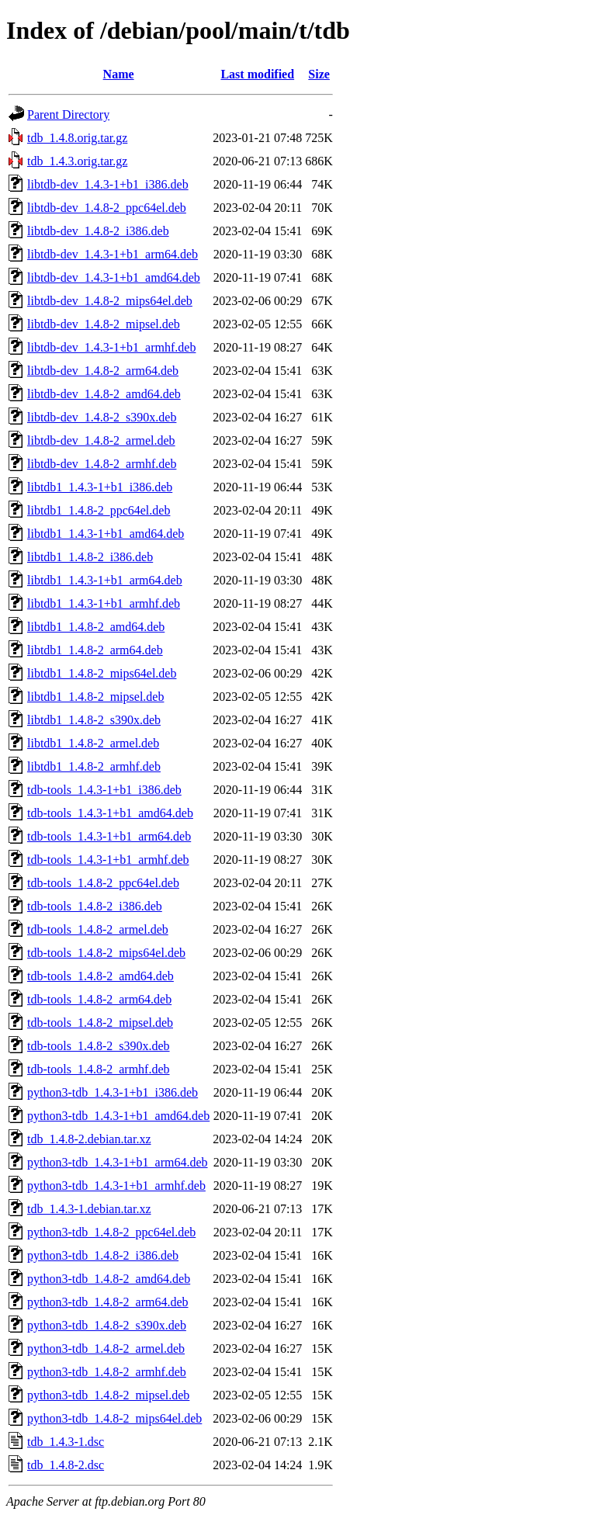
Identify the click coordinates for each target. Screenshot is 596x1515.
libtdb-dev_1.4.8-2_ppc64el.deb (106, 207)
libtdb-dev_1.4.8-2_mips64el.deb (109, 300)
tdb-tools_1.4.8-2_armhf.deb (98, 1069)
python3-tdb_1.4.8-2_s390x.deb (106, 1325)
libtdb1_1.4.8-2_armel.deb (93, 743)
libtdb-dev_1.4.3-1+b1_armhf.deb (111, 347)
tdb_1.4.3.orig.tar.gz (77, 161)
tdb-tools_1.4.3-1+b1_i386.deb (104, 789)
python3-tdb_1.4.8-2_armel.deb (106, 1348)
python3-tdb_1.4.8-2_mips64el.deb (114, 1418)
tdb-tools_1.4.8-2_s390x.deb (98, 1045)
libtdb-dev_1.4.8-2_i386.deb (98, 230)
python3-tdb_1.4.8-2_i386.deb (102, 1255)
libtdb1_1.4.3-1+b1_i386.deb (99, 487)
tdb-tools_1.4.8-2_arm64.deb (99, 999)
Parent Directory (68, 114)
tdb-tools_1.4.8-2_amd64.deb (100, 976)
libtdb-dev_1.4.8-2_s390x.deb (101, 417)
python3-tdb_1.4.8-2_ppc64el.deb (111, 1232)
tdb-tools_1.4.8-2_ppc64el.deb (103, 882)
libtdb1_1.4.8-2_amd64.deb (96, 626)
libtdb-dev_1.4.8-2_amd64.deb (104, 393)
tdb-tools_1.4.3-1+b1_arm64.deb (109, 836)
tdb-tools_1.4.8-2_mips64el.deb (106, 952)
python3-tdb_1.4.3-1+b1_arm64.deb (117, 1162)
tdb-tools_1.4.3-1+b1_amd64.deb (110, 813)
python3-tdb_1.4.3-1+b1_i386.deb (112, 1092)
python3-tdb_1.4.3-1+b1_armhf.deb (116, 1185)
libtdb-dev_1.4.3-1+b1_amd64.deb (113, 277)
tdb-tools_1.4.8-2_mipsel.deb (100, 1022)
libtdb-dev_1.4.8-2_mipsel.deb (103, 324)
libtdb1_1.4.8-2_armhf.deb (94, 766)
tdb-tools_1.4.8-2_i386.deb (94, 906)
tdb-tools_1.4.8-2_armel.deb (97, 929)
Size (319, 74)
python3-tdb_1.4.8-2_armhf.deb (106, 1371)
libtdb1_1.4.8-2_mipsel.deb (95, 696)
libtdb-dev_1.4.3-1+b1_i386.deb (108, 184)
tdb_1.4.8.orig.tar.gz (77, 137)
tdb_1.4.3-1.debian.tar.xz (89, 1208)
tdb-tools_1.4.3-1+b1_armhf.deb (108, 859)
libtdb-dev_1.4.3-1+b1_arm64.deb (112, 254)
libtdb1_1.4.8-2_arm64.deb (95, 650)
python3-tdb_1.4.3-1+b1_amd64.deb (118, 1115)
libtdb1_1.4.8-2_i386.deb (90, 556)
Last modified (257, 74)
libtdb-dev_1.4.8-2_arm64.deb (102, 370)
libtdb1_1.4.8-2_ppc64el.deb (98, 510)
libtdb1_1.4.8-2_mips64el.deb (101, 673)
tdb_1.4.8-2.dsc (65, 1465)
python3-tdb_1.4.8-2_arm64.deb (108, 1302)
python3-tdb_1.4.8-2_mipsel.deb (108, 1395)
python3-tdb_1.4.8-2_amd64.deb (108, 1278)
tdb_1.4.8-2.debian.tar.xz (89, 1139)
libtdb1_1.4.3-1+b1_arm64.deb (104, 580)
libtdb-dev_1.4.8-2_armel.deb (101, 440)
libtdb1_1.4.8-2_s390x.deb (94, 719)
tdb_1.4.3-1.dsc (65, 1441)
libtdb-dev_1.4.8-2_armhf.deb (101, 463)
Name (118, 74)
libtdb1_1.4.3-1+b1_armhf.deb (103, 603)
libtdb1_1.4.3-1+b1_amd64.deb (105, 533)
